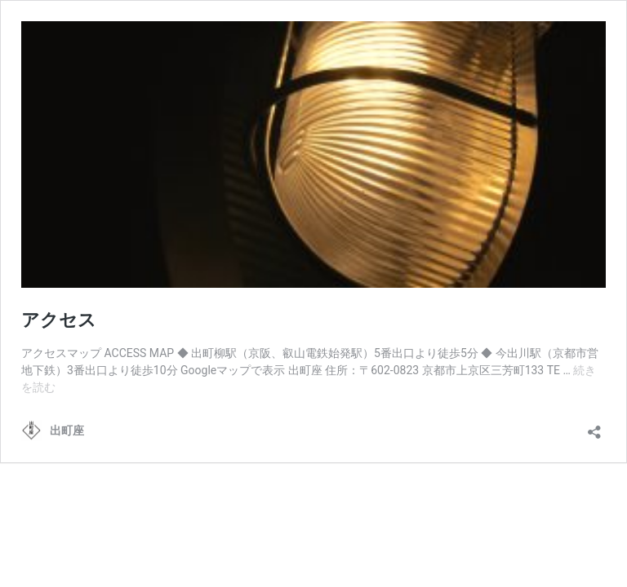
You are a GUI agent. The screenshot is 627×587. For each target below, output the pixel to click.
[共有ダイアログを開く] (594, 426)
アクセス (58, 320)
